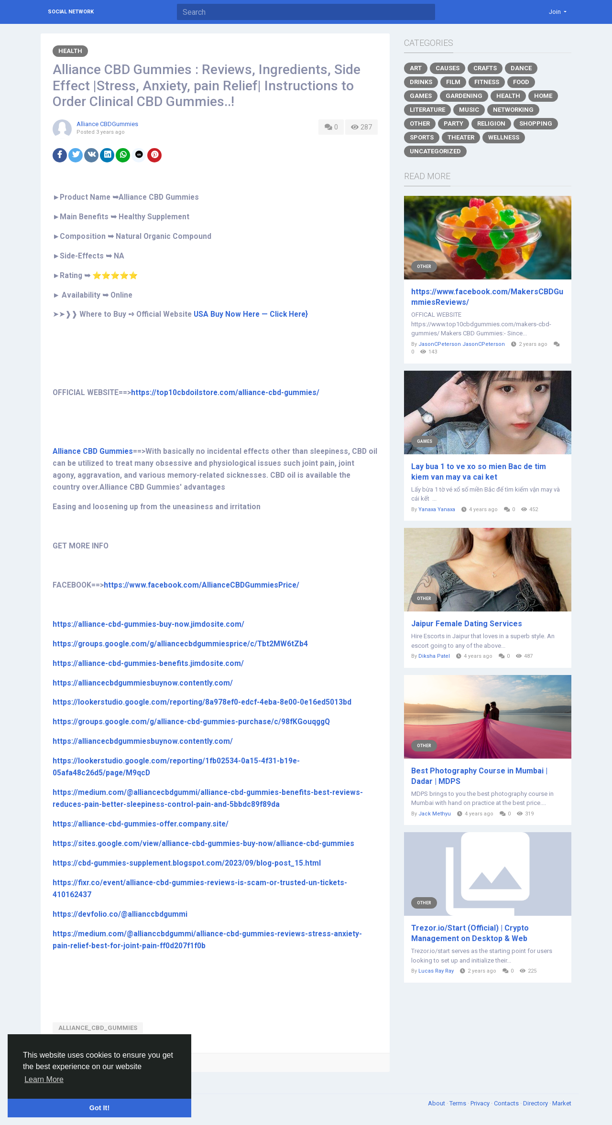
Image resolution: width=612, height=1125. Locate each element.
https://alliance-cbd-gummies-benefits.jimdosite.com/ (148, 663)
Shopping (535, 123)
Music (469, 109)
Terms (458, 1103)
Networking (513, 109)
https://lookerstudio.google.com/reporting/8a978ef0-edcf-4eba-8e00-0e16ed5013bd (202, 702)
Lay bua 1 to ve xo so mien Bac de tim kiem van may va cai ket (478, 472)
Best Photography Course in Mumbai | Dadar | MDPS (479, 776)
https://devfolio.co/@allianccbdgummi (120, 914)
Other (420, 123)
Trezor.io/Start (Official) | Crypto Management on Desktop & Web (470, 933)
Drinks (421, 82)
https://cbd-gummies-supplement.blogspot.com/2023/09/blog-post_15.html (187, 863)
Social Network (71, 12)
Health (70, 50)
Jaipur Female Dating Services (466, 623)
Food (521, 82)
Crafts (485, 68)
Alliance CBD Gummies (93, 451)
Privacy (480, 1103)
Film (453, 82)
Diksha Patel (434, 656)
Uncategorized (435, 151)
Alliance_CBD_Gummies (97, 1027)
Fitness (486, 82)
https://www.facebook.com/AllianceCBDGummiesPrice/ (201, 585)
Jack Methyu (434, 814)
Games (421, 95)
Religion (491, 123)
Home (543, 95)
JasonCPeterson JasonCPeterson (461, 344)
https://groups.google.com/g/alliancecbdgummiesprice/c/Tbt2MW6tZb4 (180, 644)
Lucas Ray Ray (436, 971)
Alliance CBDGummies (107, 124)
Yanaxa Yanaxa (436, 509)
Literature (427, 109)
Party (453, 123)
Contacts (507, 1103)
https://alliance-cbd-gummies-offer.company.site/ (141, 824)
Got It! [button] (99, 1108)
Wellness (503, 137)
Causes (447, 68)
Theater (461, 137)
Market (561, 1103)
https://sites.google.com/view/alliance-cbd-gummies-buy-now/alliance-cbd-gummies (203, 843)
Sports (422, 137)
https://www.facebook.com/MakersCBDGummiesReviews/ (487, 297)
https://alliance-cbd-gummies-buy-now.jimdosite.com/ (148, 624)
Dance (521, 68)
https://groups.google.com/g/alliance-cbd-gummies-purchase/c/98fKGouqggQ (191, 722)
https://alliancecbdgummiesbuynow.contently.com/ (143, 683)
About (437, 1103)
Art (416, 68)
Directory (536, 1103)
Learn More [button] (44, 1079)
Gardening (464, 95)
